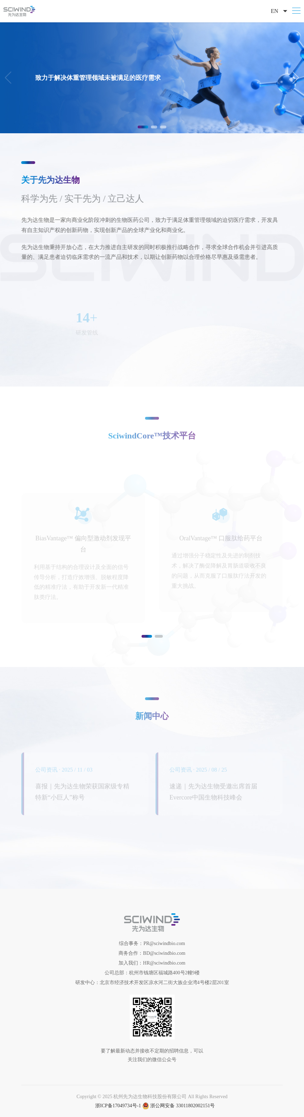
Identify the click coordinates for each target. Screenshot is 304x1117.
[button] (296, 77)
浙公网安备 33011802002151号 (178, 1105)
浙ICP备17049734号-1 (118, 1105)
